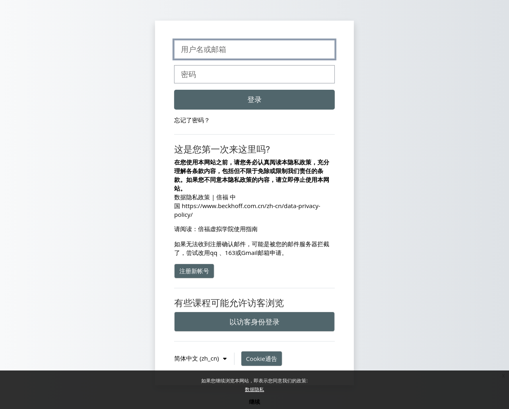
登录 (254, 99)
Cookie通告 (261, 359)
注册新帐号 (194, 271)
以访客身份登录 (254, 321)
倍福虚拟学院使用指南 (228, 229)
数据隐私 (254, 389)
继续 (254, 401)
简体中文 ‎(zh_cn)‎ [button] (197, 358)
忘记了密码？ (192, 120)
